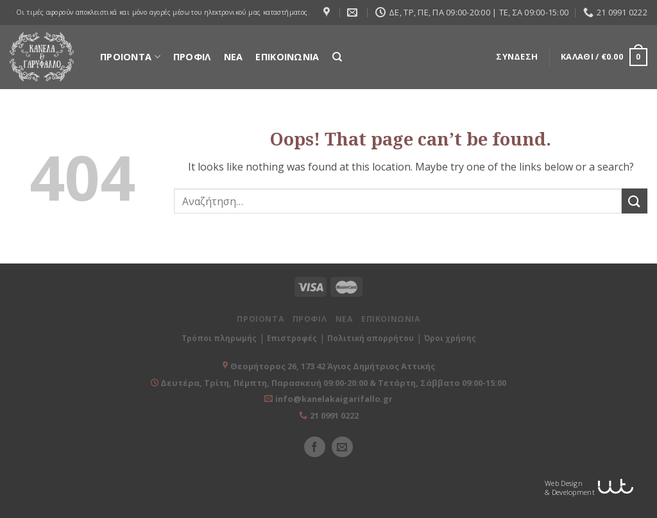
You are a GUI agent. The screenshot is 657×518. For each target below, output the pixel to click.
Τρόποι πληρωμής (219, 338)
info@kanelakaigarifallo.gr (334, 399)
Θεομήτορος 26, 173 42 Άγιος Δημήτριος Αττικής (332, 366)
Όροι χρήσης (450, 338)
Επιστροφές (292, 338)
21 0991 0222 (334, 415)
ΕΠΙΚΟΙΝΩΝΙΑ (287, 57)
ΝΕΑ (233, 57)
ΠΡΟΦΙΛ (192, 57)
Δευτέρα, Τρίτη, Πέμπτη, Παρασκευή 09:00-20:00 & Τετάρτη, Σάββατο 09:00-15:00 (332, 382)
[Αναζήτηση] (337, 57)
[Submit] (634, 200)
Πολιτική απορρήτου (370, 338)
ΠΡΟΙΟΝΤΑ (130, 56)
